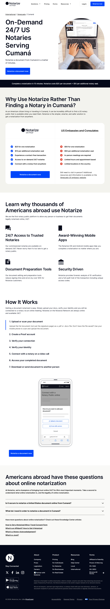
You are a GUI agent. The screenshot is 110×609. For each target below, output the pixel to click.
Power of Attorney (96, 563)
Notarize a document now (17, 71)
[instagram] (22, 572)
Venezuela (21, 14)
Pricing (46, 4)
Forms (55, 4)
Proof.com (29, 599)
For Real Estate (57, 573)
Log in (84, 4)
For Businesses (58, 569)
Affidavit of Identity (96, 559)
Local (73, 566)
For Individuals (57, 563)
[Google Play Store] (12, 580)
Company (37, 559)
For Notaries (56, 566)
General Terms (69, 599)
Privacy (79, 599)
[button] (36, 4)
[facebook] (12, 572)
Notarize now (97, 4)
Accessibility (56, 599)
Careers (37, 569)
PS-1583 (92, 566)
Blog (72, 559)
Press (36, 563)
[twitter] (7, 572)
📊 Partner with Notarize (39, 574)
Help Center (75, 563)
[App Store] (12, 587)
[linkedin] (17, 572)
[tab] (55, 325)
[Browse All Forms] (97, 573)
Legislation (38, 566)
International (10, 14)
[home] (14, 4)
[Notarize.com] (9, 558)
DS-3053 (92, 569)
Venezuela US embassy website (73, 177)
